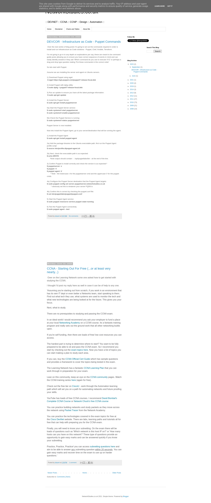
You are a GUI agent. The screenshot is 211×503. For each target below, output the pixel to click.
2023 (132, 64)
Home (49, 29)
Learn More (160, 6)
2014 (132, 89)
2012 (132, 96)
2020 (132, 83)
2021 (132, 80)
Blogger (126, 496)
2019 (132, 86)
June (134, 76)
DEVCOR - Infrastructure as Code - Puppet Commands (84, 41)
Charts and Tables (73, 29)
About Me (86, 29)
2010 (132, 102)
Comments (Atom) (63, 477)
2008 (132, 109)
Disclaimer (59, 29)
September (136, 67)
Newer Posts (52, 473)
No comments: (74, 216)
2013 (132, 93)
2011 (132, 99)
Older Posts (116, 473)
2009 (132, 106)
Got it (170, 6)
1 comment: (73, 462)
